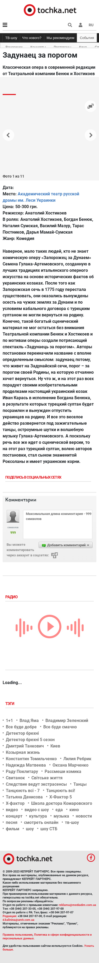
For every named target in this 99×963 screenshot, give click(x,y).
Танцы (80, 784)
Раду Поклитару (22, 771)
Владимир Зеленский (66, 720)
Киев (55, 746)
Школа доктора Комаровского (61, 803)
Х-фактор (15, 803)
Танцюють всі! (60, 790)
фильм (12, 828)
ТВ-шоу (11, 38)
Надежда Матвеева (26, 765)
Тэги (10, 703)
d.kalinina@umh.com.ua (18, 920)
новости (84, 816)
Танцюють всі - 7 (23, 790)
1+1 (9, 720)
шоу (30, 828)
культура (38, 816)
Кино (83, 46)
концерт (14, 816)
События (87, 38)
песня (11, 822)
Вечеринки (14, 46)
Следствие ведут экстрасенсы (36, 784)
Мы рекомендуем (60, 38)
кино (74, 809)
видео (12, 809)
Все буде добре (21, 726)
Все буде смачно (60, 726)
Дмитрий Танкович (25, 746)
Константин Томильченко (31, 758)
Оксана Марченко (70, 765)
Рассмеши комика (63, 771)
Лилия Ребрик (77, 758)
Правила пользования (17, 934)
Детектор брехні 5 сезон (30, 739)
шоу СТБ (48, 828)
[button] (80, 25)
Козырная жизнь (23, 752)
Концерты (38, 46)
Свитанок (15, 777)
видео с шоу (37, 809)
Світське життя (47, 777)
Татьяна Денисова (24, 796)
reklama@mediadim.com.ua (77, 905)
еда (59, 809)
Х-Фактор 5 (60, 796)
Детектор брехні (22, 733)
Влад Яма (29, 720)
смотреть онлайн (41, 822)
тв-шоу (72, 822)
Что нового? (31, 38)
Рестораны (62, 46)
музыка (61, 816)
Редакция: (10, 916)
